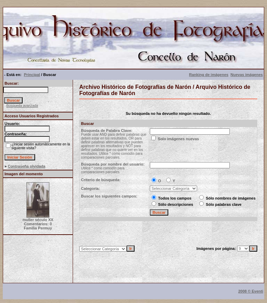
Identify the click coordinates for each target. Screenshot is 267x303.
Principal (32, 75)
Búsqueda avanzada (22, 106)
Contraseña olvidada (26, 166)
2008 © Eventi (250, 291)
